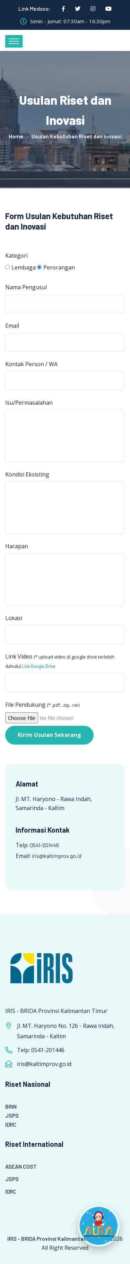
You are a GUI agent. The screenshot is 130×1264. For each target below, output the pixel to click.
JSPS (12, 1115)
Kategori (16, 255)
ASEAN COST (21, 1166)
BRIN (11, 1106)
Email (12, 325)
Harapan (16, 546)
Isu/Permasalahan (29, 402)
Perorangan (56, 267)
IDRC (10, 1124)
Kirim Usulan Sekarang (49, 735)
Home (16, 136)
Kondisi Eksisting (27, 474)
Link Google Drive (38, 666)
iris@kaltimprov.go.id (56, 855)
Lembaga (20, 267)
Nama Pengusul (26, 287)
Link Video (59, 661)
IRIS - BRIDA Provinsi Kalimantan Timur (55, 1238)
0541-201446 (44, 845)
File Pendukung (42, 704)
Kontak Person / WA (31, 364)
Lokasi (13, 618)
